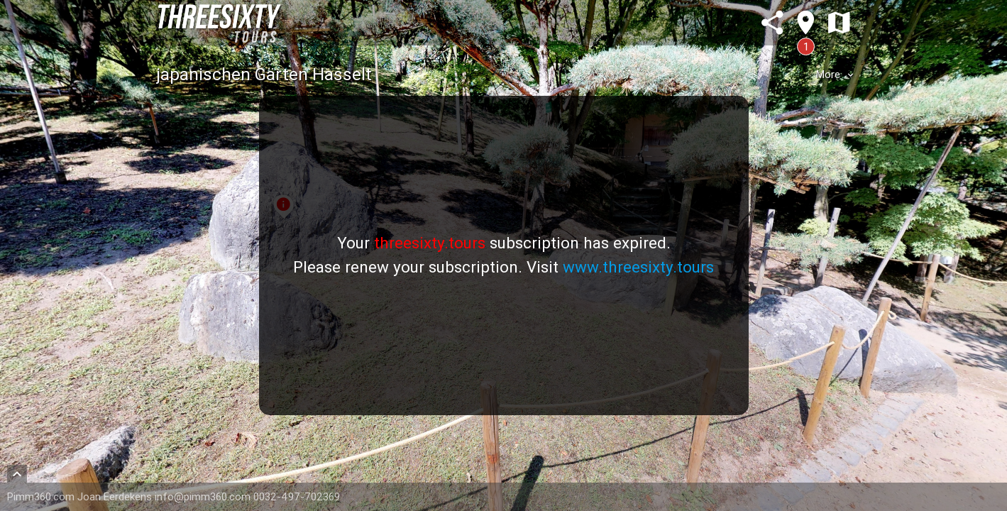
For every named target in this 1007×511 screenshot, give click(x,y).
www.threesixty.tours (638, 267)
